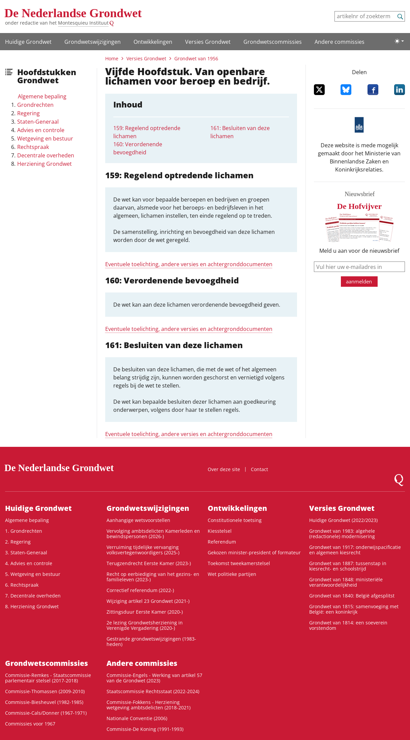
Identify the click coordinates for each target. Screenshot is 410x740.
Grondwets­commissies (272, 41)
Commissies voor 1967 (30, 723)
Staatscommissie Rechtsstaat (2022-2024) (153, 691)
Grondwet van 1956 (196, 58)
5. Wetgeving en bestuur (32, 574)
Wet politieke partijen (232, 574)
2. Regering (18, 541)
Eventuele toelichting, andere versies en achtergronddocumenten (188, 264)
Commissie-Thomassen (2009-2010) (45, 691)
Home (111, 58)
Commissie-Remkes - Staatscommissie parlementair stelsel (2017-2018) (48, 678)
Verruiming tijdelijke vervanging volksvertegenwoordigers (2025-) (143, 550)
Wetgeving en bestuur (45, 138)
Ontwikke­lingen (153, 41)
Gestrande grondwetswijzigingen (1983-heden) (151, 641)
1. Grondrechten (23, 531)
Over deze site (224, 469)
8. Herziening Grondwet (32, 606)
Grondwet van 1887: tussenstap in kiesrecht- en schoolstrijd (347, 566)
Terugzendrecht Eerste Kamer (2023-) (149, 563)
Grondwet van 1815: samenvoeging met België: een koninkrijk (354, 609)
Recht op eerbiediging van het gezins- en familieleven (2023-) (153, 577)
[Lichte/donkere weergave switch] (399, 41)
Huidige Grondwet (28, 41)
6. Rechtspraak (21, 585)
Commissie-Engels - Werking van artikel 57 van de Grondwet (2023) (154, 678)
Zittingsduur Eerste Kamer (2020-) (145, 612)
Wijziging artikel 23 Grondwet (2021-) (148, 601)
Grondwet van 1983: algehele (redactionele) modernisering (342, 533)
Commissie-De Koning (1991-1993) (145, 729)
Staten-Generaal (38, 121)
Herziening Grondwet (44, 163)
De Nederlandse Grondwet (73, 13)
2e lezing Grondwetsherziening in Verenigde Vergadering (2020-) (145, 625)
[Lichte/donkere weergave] (399, 41)
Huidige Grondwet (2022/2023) (343, 520)
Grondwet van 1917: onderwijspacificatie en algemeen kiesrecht (355, 550)
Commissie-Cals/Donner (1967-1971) (46, 713)
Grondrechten (35, 105)
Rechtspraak (33, 147)
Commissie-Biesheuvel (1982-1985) (44, 702)
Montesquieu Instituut (83, 23)
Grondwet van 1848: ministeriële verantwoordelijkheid (346, 582)
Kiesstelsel (220, 531)
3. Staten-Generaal (26, 552)
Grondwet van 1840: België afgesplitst (351, 595)
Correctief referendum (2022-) (140, 590)
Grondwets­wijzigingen (92, 41)
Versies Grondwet (208, 41)
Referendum (222, 541)
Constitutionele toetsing (235, 520)
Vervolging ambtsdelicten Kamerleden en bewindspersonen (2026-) (153, 533)
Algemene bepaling (42, 96)
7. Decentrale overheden (33, 595)
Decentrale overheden (45, 155)
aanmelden (359, 281)
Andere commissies (339, 41)
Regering (28, 113)
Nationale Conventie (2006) (137, 718)
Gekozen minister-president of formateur (254, 552)
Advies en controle (40, 130)
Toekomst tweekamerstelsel (239, 563)
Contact (259, 469)
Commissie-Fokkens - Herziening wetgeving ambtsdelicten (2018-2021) (149, 705)
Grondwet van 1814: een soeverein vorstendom (348, 625)
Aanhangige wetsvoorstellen (138, 520)
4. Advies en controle (28, 563)
